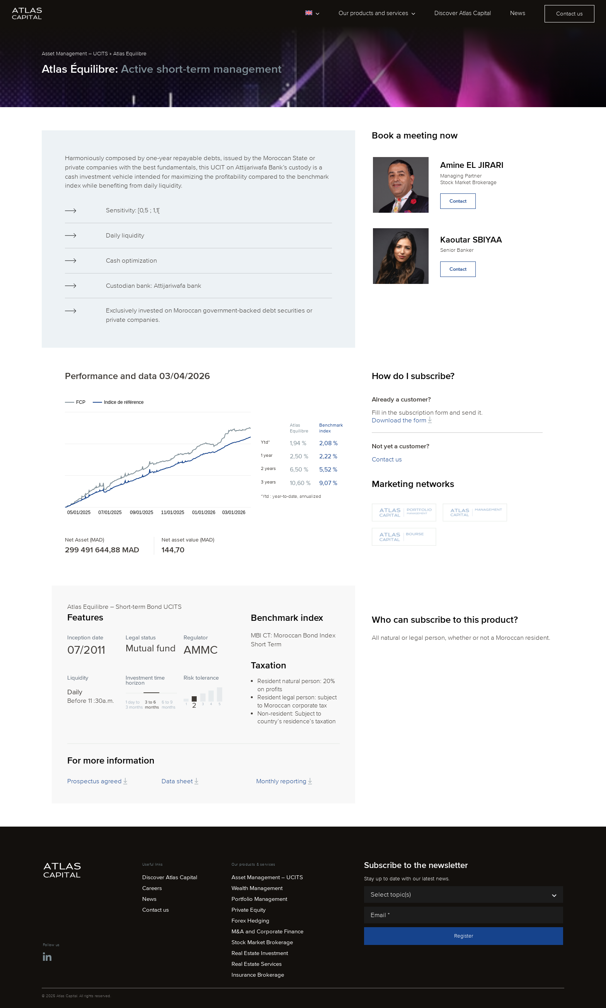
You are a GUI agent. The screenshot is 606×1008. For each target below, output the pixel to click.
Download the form (402, 420)
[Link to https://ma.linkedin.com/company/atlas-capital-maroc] (47, 957)
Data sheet (180, 781)
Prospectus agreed (97, 781)
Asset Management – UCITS (75, 53)
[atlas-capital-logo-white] (27, 10)
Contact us (387, 459)
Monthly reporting (284, 781)
